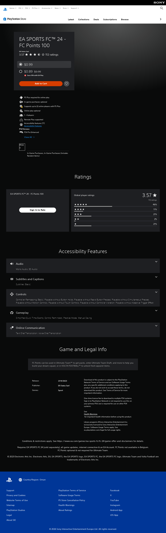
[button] (33, 123)
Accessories (46, 8)
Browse (109, 16)
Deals (80, 16)
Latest (55, 16)
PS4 (26, 8)
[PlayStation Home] (5, 8)
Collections (68, 16)
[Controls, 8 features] (83, 295)
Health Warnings (90, 411)
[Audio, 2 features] (83, 263)
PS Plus (35, 8)
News (57, 8)
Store (65, 8)
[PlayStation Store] (15, 16)
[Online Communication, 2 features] (83, 327)
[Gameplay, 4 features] (83, 312)
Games (11, 8)
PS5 (19, 8)
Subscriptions (94, 16)
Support (74, 8)
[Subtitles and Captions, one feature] (83, 278)
